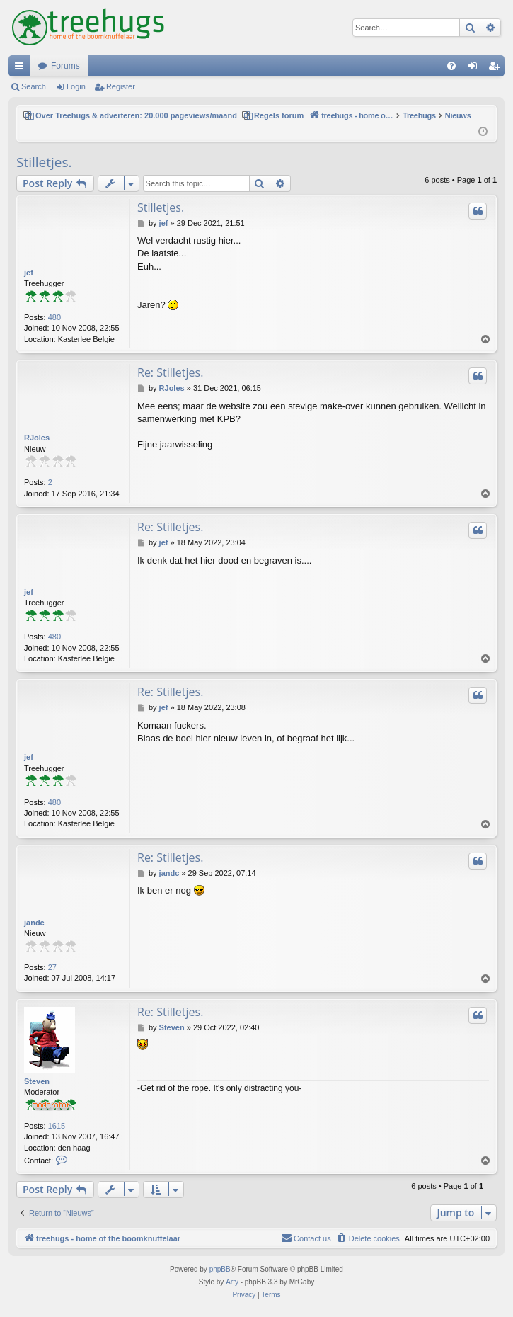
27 (52, 967)
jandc (34, 922)
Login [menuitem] (475, 68)
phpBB (220, 1269)
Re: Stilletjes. (170, 372)
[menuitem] (451, 65)
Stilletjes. (44, 162)
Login (76, 86)
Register (120, 86)
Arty (232, 1282)
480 (54, 317)
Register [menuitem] (497, 68)
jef (28, 272)
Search (33, 86)
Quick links (22, 68)
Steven (37, 1081)
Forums (65, 66)
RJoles (37, 437)
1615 (56, 1126)
